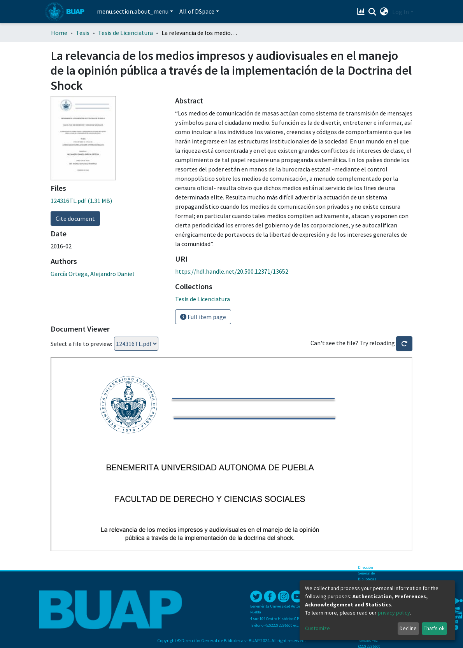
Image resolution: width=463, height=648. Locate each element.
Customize (317, 628)
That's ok (434, 628)
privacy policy (394, 612)
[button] (384, 11)
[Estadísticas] (361, 11)
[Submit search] (372, 12)
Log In (400, 12)
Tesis (82, 33)
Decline (408, 628)
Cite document (75, 218)
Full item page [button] (203, 317)
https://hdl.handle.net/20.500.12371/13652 (231, 271)
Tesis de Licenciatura (125, 33)
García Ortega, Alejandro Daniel (92, 274)
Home (59, 33)
